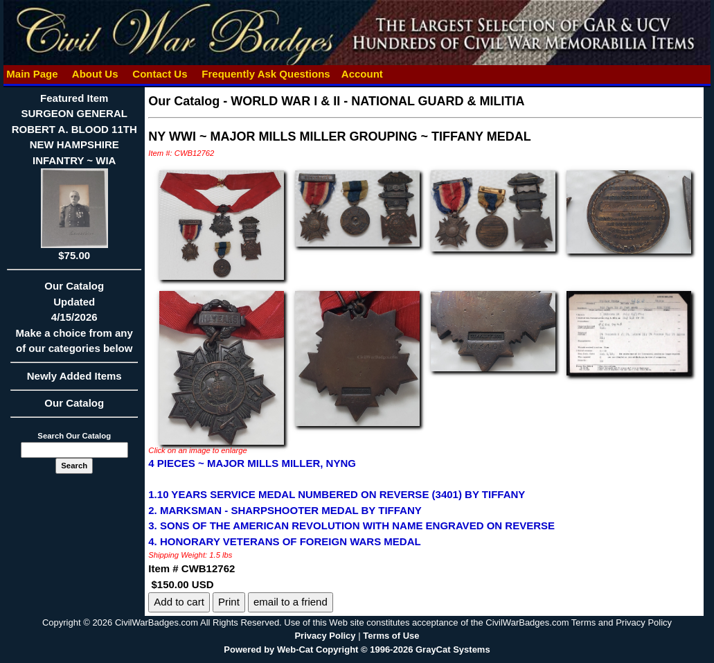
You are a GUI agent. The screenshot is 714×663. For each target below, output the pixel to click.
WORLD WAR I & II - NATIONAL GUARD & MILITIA (377, 101)
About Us (95, 74)
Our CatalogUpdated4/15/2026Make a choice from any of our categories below (74, 321)
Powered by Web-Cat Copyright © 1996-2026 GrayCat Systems (357, 649)
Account (362, 74)
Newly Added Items (74, 380)
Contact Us (160, 74)
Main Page (32, 74)
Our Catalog (74, 403)
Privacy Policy (324, 635)
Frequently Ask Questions (266, 74)
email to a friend (290, 602)
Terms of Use (391, 635)
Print (229, 602)
